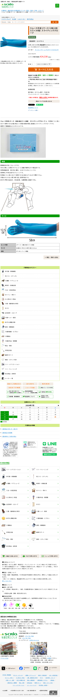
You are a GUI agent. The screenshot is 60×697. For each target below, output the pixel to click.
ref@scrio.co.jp (34, 646)
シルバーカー (21, 19)
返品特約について (33, 107)
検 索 (54, 22)
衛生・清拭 (29, 10)
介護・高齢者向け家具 (32, 684)
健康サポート (38, 689)
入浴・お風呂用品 (53, 681)
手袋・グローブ (39, 10)
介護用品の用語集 (7, 432)
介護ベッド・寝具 (10, 686)
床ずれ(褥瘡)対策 (21, 686)
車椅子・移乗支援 (42, 681)
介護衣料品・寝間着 (12, 689)
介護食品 (52, 686)
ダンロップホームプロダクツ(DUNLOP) (47, 50)
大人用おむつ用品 (20, 684)
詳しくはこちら (7, 581)
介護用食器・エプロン (42, 686)
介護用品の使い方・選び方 (10, 429)
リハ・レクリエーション (18, 691)
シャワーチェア (6, 19)
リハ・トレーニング (31, 691)
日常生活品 (29, 689)
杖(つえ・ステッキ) (18, 681)
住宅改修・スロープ (50, 684)
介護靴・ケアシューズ (30, 681)
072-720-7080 (29, 642)
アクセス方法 (4, 664)
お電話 (49, 664)
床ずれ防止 (30, 19)
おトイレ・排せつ (9, 684)
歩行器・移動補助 (7, 681)
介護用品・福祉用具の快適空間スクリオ (13, 10)
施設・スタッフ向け (48, 689)
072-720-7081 (26, 644)
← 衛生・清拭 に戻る (51, 257)
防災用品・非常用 (43, 691)
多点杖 (14, 19)
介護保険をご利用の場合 (9, 436)
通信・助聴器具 (31, 686)
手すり (41, 684)
